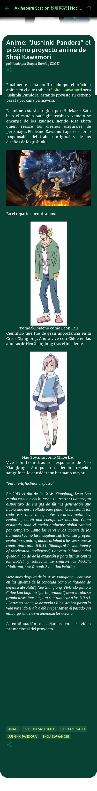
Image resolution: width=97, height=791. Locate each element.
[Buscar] (90, 8)
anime (13, 729)
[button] (9, 70)
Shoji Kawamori (68, 90)
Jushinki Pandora (22, 736)
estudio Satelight (39, 729)
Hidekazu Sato (73, 729)
